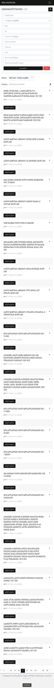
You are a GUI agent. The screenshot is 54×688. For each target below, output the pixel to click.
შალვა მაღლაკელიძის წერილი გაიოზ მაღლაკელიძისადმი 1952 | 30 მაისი (24, 431)
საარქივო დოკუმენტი (14, 99)
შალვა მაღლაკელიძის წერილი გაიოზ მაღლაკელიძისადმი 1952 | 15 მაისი (24, 335)
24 (35, 671)
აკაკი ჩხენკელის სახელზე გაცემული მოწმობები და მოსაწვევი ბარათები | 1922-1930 (23, 579)
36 (47, 671)
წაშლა (47, 68)
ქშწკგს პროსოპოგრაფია (8, 3)
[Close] (32, 77)
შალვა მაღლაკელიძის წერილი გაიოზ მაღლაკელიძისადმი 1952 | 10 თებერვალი (24, 496)
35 (43, 671)
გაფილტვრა (23, 68)
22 (27, 671)
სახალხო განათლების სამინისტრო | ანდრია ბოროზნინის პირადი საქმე (24, 270)
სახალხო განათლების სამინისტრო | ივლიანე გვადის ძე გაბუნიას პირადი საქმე (24, 140)
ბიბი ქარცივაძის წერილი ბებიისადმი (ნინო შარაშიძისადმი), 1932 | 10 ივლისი (24, 474)
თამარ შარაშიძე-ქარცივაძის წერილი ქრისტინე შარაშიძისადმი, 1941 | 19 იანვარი (23, 181)
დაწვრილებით (9, 107)
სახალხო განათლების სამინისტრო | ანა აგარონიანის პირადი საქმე (24, 161)
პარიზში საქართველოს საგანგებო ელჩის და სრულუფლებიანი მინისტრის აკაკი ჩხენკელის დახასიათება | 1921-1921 (23, 649)
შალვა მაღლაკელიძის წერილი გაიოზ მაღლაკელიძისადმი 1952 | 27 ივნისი (24, 410)
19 (14, 671)
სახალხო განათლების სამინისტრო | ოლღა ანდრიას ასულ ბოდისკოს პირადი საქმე (22, 291)
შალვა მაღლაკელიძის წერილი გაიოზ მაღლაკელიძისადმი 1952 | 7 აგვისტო (24, 453)
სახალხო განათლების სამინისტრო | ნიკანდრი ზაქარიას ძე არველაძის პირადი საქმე (22, 202)
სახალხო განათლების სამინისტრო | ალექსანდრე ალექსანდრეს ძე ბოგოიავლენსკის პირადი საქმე (24, 313)
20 (19, 671)
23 (31, 671)
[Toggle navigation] (49, 3)
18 (11, 671)
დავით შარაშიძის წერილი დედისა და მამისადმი (19, 223)
